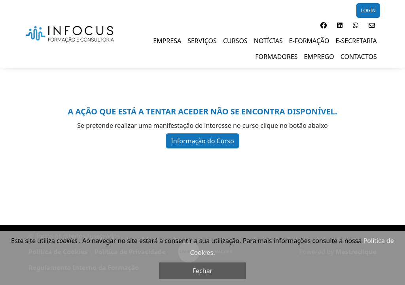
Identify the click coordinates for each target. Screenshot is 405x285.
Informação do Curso (202, 141)
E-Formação (309, 40)
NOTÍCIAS (268, 40)
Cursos (235, 40)
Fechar (202, 270)
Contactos (359, 56)
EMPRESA (167, 40)
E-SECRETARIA (356, 40)
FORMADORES (276, 56)
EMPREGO (319, 56)
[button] (323, 25)
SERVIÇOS (202, 40)
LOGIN (368, 10)
